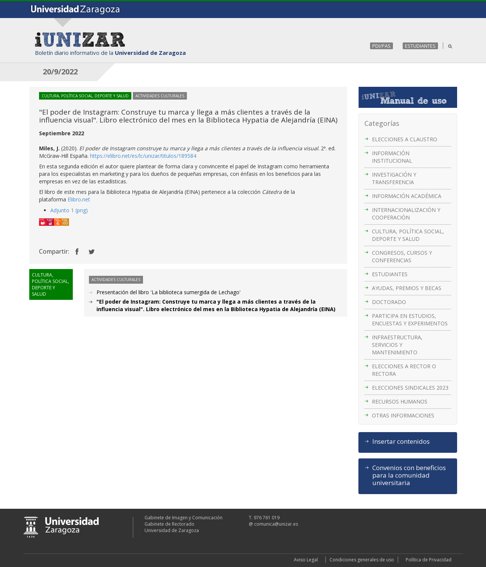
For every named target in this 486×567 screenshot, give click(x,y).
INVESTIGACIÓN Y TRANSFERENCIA (394, 178)
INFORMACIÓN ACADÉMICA (406, 196)
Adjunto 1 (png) (69, 210)
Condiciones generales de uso (362, 559)
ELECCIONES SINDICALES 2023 (410, 387)
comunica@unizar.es (276, 524)
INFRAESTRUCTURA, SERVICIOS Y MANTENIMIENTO (397, 345)
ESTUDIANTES (420, 45)
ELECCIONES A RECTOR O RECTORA (404, 370)
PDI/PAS (381, 45)
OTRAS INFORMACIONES (403, 415)
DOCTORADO (389, 301)
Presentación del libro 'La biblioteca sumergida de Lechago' (168, 292)
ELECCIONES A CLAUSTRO (404, 139)
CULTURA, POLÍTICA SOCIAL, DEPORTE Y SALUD (408, 235)
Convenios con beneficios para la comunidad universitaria (409, 475)
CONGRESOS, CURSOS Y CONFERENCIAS (402, 256)
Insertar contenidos (401, 441)
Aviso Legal (306, 559)
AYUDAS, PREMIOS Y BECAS (406, 288)
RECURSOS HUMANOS (399, 401)
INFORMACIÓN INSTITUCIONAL (392, 157)
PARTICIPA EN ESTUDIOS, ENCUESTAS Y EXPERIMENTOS (410, 319)
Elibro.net (79, 199)
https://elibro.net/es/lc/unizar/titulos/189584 (143, 155)
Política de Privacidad (428, 559)
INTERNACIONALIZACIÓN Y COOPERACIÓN (406, 213)
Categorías (381, 123)
